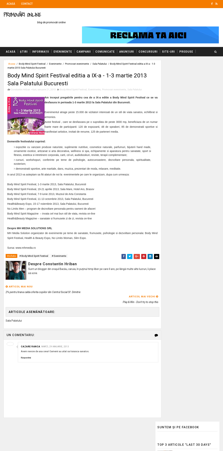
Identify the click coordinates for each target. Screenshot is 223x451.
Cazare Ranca (30, 332)
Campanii (83, 37)
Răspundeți (26, 343)
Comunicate (105, 37)
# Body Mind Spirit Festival (33, 246)
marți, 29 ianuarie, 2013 (55, 332)
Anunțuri (126, 37)
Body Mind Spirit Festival (73, 76)
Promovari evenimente (114, 76)
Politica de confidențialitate (174, 306)
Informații (40, 37)
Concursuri (147, 37)
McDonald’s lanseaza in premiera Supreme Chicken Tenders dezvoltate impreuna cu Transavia (195, 80)
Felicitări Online (166, 288)
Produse (186, 37)
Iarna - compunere (186, 225)
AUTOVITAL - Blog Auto (171, 282)
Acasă (10, 3)
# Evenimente (59, 246)
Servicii (12, 46)
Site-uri (168, 37)
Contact (27, 3)
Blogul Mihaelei (166, 277)
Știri (23, 37)
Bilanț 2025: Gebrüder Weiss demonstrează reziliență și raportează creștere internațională (195, 96)
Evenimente (62, 37)
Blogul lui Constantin (170, 271)
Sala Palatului (134, 76)
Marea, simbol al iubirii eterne (192, 210)
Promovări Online (22, 15)
